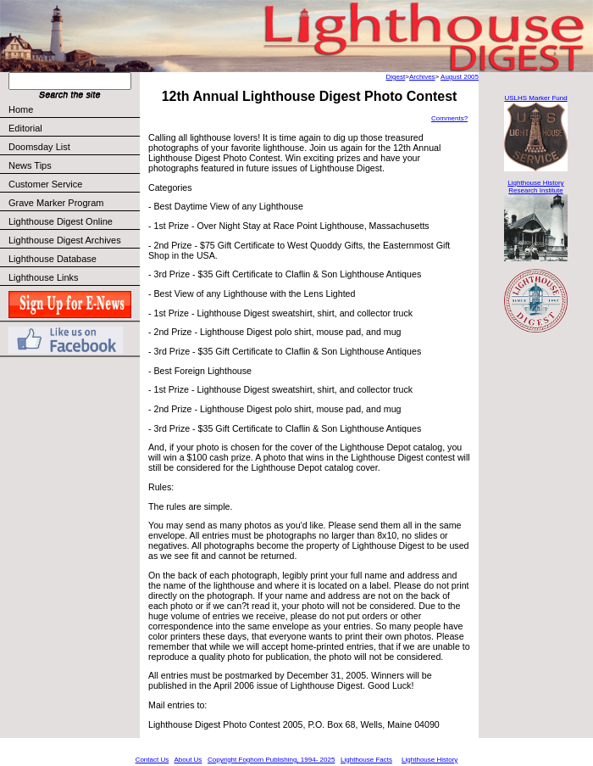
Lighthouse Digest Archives (64, 240)
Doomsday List (39, 147)
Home (20, 109)
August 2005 (460, 77)
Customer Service (73, 184)
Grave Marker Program (55, 203)
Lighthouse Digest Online (60, 221)
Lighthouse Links (43, 277)
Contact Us (152, 759)
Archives (422, 77)
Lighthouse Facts (366, 759)
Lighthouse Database (52, 259)
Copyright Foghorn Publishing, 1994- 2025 (271, 759)
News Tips (30, 165)
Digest (396, 77)
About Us (188, 759)
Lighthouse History (429, 759)
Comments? (449, 118)
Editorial (73, 128)
